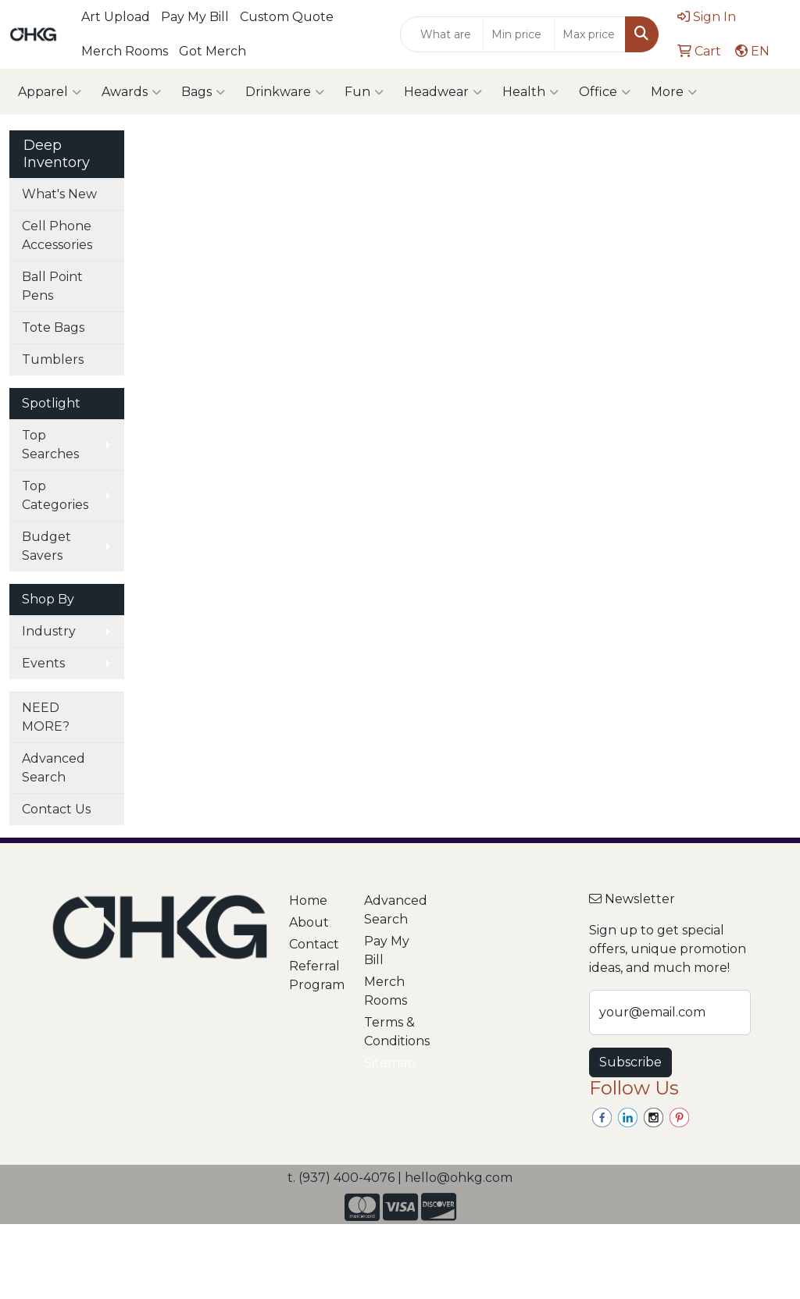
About (309, 922)
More (674, 92)
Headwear (443, 92)
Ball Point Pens (52, 286)
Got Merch (212, 51)
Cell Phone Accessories (57, 235)
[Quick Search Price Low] (519, 34)
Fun (364, 92)
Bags (203, 92)
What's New (59, 194)
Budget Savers (46, 546)
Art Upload (115, 16)
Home (308, 900)
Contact (314, 944)
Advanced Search (53, 768)
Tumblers (53, 359)
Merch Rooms (124, 51)
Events (43, 663)
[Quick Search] (442, 34)
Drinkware (284, 92)
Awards (131, 92)
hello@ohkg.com (458, 1177)
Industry (49, 631)
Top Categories (55, 495)
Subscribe (630, 1062)
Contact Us (56, 809)
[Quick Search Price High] (590, 34)
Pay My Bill (195, 16)
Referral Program (317, 975)
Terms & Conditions (392, 1031)
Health (530, 92)
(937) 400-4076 (346, 1177)
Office (604, 92)
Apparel (49, 92)
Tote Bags (53, 327)
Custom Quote (287, 16)
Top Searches (50, 444)
